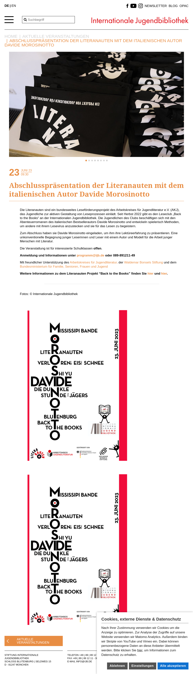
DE (7, 6)
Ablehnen (117, 666)
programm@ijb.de (90, 255)
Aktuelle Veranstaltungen (55, 36)
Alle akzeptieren (173, 666)
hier (150, 273)
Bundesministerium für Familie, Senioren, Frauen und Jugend (64, 266)
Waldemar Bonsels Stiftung (143, 262)
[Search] (48, 19)
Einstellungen (142, 666)
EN (13, 6)
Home (11, 36)
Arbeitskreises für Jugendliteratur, (94, 262)
